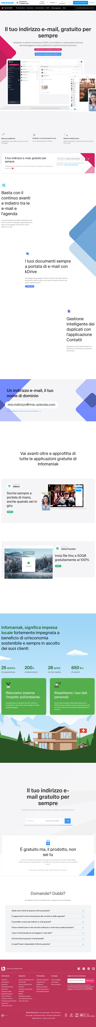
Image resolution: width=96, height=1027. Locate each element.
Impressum (4, 1003)
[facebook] (79, 969)
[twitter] (84, 969)
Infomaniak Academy (42, 991)
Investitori (4, 984)
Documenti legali (44, 1012)
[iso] (83, 1015)
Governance (5, 982)
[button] (63, 203)
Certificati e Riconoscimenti (56, 983)
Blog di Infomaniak (6, 994)
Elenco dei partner (42, 987)
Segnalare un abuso (25, 996)
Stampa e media (6, 991)
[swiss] (77, 1015)
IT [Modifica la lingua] (5, 1015)
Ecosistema (30, 8)
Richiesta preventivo (42, 989)
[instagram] (93, 969)
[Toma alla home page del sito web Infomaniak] (7, 3)
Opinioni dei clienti (6, 1005)
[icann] (71, 1015)
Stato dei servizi (23, 1001)
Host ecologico (56, 979)
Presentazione (20, 8)
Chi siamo (4, 979)
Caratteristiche (39, 8)
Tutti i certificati (6, 996)
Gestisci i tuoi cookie (49, 1018)
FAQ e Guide (22, 982)
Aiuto (64, 8)
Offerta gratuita (56, 8)
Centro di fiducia (55, 1012)
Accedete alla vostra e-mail (84, 8)
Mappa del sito (36, 1018)
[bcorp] (66, 1015)
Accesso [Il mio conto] (91, 2)
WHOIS (21, 994)
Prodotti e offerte (6, 998)
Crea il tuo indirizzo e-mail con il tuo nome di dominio (24, 411)
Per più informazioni (12, 707)
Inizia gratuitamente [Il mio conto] (81, 2)
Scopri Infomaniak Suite (71, 165)
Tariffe (48, 8)
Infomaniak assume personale (7, 988)
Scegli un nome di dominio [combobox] (73, 158)
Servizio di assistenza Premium (25, 986)
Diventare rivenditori (42, 979)
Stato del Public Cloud (25, 998)
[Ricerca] (69, 2)
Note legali (29, 1015)
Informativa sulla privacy (53, 1015)
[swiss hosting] (91, 1015)
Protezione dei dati (39, 1015)
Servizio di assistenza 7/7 (26, 979)
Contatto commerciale (26, 989)
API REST (21, 991)
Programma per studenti (8, 1001)
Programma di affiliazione (40, 983)
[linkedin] (89, 969)
